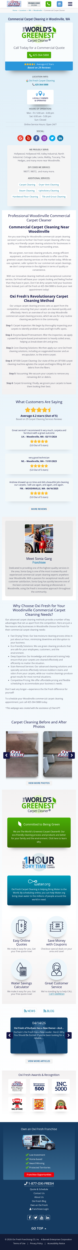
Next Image (71, 755)
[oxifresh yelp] (28, 138)
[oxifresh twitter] (52, 138)
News (29, 1011)
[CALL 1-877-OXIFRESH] (56, 969)
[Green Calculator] (21, 969)
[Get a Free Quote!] (21, 926)
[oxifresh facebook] (36, 138)
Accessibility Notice (56, 1243)
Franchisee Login (39, 1209)
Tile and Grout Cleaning (54, 196)
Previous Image (6, 755)
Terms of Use (19, 1243)
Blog (49, 1011)
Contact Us (39, 1193)
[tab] (29, 1011)
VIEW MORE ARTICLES (39, 1061)
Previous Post (9, 1035)
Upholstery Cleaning (49, 190)
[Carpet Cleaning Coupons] (56, 926)
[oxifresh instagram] (44, 138)
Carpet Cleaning (27, 184)
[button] (48, 4)
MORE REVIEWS (39, 509)
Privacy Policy (36, 1243)
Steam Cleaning (27, 190)
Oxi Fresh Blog (39, 1201)
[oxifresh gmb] (20, 138)
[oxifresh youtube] (41, 1217)
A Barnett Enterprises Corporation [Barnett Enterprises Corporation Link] (56, 1239)
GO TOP (39, 1228)
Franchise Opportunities (39, 1174)
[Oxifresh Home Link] (14, 3)
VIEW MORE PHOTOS (39, 783)
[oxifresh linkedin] (60, 138)
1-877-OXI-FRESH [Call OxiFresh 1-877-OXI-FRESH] (39, 1183)
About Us (39, 1197)
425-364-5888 (41, 84)
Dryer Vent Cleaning (49, 184)
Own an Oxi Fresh (39, 1205)
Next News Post (68, 1035)
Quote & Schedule (39, 1189)
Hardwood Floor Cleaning (25, 196)
